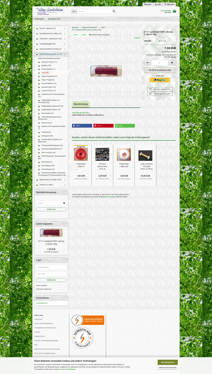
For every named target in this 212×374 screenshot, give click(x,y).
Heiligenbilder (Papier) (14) (49, 110)
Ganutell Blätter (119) (47, 83)
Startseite (39, 19)
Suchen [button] (147, 4)
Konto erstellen (41, 285)
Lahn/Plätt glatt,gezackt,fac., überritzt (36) (50, 118)
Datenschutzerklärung (67, 369)
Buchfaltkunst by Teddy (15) (49, 34)
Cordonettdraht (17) (46, 69)
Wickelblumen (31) (46, 169)
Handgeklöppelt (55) (46, 44)
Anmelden (51, 209)
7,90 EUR (51, 249)
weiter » (76, 35)
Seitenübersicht (41, 303)
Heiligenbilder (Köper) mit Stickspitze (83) (48, 101)
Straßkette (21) (45, 162)
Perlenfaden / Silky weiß (124, 165)
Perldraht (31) (44, 132)
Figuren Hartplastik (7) (47, 76)
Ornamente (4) (45, 123)
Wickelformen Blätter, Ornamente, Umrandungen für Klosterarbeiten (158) (52, 174)
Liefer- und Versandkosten (43, 323)
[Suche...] (74, 11)
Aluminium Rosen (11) (47, 62)
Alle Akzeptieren (167, 362)
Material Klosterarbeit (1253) (49, 54)
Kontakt (37, 332)
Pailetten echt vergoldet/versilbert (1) (51, 127)
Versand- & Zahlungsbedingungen (46, 340)
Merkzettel (169, 4)
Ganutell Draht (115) (47, 87)
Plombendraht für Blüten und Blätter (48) (50, 141)
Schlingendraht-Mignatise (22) (50, 145)
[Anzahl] (159, 63)
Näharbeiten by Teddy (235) (48, 180)
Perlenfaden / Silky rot (81, 165)
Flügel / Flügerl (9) (46, 80)
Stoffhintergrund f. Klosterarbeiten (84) (52, 157)
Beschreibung (81, 104)
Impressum (38, 319)
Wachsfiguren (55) (46, 166)
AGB (35, 345)
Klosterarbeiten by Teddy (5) (48, 49)
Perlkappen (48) (45, 136)
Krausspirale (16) (46, 113)
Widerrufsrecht (39, 336)
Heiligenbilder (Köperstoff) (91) (51, 106)
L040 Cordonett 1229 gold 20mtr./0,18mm (146, 166)
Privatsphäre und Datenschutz (45, 328)
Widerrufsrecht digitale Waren (45, 353)
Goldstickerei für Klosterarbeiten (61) (51, 95)
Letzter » (84, 35)
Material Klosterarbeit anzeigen (49, 58)
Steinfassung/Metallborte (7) (50, 149)
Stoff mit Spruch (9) (47, 152)
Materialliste (54, 19)
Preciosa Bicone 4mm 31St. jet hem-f (102, 166)
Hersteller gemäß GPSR (80, 113)
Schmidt (137, 38)
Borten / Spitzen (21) (46, 28)
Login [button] (158, 4)
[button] (147, 63)
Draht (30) (43, 73)
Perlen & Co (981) (44, 185)
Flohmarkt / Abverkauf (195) (49, 39)
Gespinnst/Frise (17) (47, 91)
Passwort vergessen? (44, 289)
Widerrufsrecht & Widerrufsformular (47, 349)
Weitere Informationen (167, 368)
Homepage (111, 197)
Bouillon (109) (44, 65)
